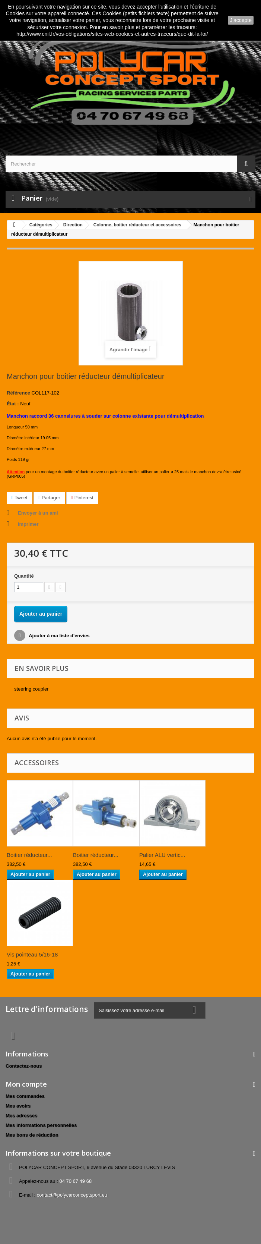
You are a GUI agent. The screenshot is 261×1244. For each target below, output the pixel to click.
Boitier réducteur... (29, 855)
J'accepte (241, 20)
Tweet (20, 497)
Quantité (24, 576)
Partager (49, 497)
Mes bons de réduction (32, 1135)
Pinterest (82, 497)
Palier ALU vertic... (162, 855)
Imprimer (28, 524)
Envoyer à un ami (38, 513)
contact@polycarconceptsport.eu (72, 1195)
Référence (18, 393)
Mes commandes (25, 1096)
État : (13, 403)
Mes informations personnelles (41, 1125)
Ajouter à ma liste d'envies (59, 635)
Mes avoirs (18, 1106)
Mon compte (26, 1084)
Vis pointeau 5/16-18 (32, 954)
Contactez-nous (24, 1066)
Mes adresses (21, 1115)
